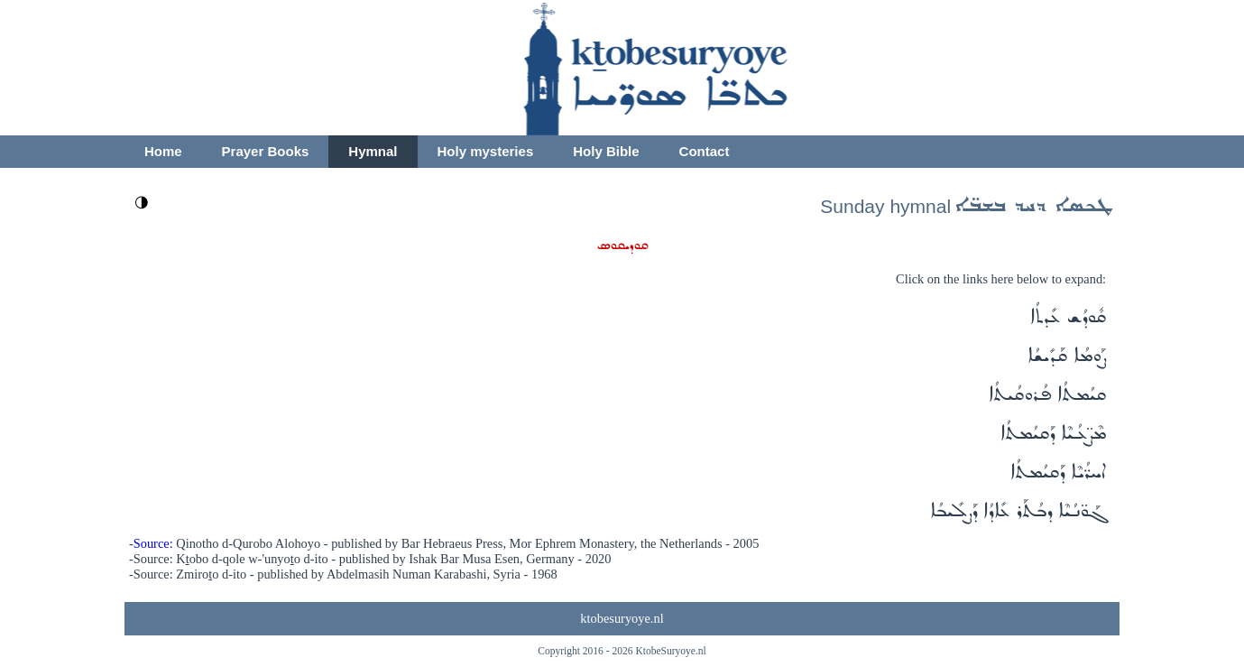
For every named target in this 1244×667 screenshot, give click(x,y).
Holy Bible (606, 151)
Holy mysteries (486, 151)
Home (163, 151)
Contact (704, 151)
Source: (153, 543)
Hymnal (372, 151)
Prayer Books (265, 151)
